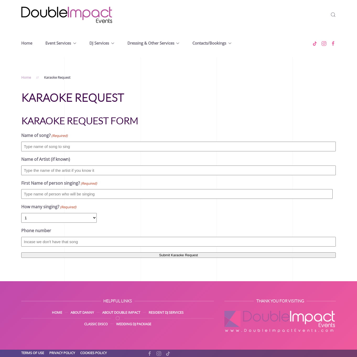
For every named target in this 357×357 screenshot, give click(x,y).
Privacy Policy (62, 352)
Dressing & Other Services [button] (153, 43)
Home (26, 43)
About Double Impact (121, 312)
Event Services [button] (60, 43)
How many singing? (48, 207)
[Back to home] (67, 14)
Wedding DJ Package (133, 324)
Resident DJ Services (166, 312)
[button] (333, 14)
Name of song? (44, 135)
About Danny (82, 312)
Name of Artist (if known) (45, 159)
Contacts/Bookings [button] (211, 43)
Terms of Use (32, 352)
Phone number (36, 230)
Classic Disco (96, 324)
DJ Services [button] (101, 43)
